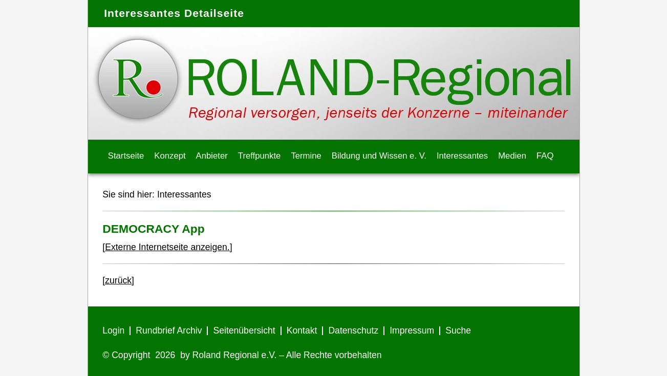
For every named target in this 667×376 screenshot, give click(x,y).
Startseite (126, 156)
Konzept (169, 156)
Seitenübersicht (244, 330)
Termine (306, 156)
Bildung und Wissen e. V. (379, 156)
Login (113, 330)
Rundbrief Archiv (169, 330)
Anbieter (212, 156)
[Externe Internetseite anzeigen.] (167, 247)
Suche (458, 330)
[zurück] (118, 280)
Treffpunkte (259, 156)
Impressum (412, 330)
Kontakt (302, 330)
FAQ (544, 156)
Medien (512, 156)
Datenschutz (353, 330)
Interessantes (462, 156)
